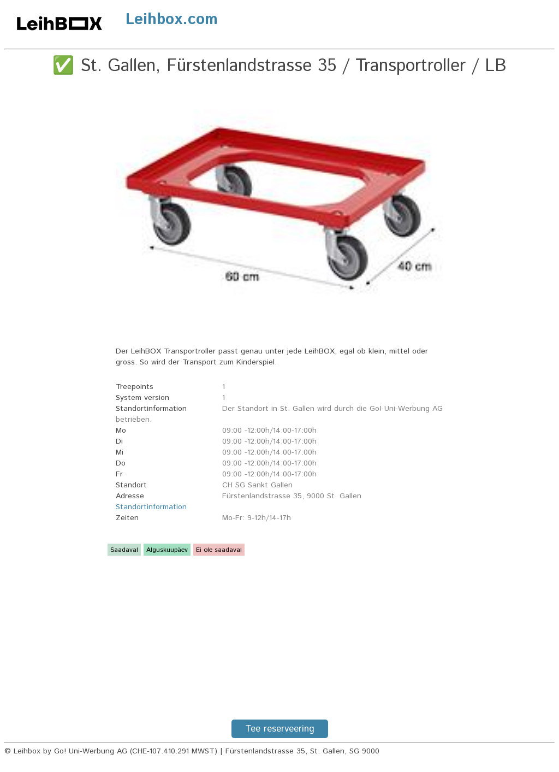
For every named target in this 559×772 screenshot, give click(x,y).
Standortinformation (151, 507)
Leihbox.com (172, 20)
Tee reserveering (279, 728)
